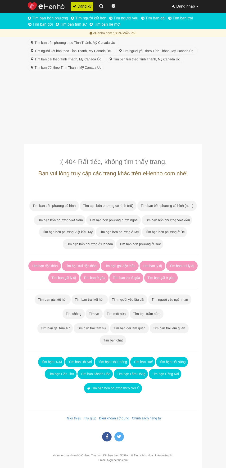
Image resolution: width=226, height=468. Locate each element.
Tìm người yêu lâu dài (128, 299)
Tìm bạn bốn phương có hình (54, 206)
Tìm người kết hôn (88, 18)
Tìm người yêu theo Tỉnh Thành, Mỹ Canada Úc (157, 51)
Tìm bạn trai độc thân (80, 266)
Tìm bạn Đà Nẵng (172, 362)
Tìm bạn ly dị (152, 266)
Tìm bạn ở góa (94, 278)
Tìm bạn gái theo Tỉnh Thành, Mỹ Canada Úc (66, 59)
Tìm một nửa (116, 314)
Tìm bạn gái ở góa (161, 278)
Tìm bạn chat (112, 340)
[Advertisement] (113, 108)
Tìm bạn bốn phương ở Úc (165, 232)
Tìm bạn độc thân (45, 266)
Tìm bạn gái (153, 18)
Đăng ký (82, 6)
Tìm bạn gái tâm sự (55, 328)
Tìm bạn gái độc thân (119, 266)
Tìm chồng (73, 314)
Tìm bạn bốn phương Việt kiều (167, 220)
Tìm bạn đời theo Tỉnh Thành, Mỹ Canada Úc (65, 67)
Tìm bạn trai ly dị (181, 266)
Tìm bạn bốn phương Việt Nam (59, 220)
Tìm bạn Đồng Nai (165, 374)
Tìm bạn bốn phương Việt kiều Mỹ (67, 232)
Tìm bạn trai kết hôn (89, 299)
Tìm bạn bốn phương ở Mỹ (118, 232)
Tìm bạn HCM (51, 362)
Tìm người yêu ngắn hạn (170, 299)
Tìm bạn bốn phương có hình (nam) (167, 206)
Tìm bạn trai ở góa (126, 278)
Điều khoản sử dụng (113, 418)
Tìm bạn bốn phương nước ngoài (114, 220)
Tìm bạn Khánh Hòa (95, 374)
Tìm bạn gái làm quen (129, 328)
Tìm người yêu (123, 18)
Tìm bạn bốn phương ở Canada (89, 244)
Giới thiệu (73, 418)
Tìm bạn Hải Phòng (112, 362)
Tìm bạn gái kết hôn (52, 299)
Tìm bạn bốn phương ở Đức (139, 244)
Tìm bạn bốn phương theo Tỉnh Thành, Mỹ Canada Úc (73, 43)
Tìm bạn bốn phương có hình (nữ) (108, 206)
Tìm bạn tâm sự (71, 24)
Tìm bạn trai (180, 18)
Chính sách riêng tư (145, 418)
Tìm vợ (94, 314)
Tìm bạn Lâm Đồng (130, 374)
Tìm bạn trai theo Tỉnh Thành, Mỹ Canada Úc (145, 59)
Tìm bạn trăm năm (146, 314)
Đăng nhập (185, 6)
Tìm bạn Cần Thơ (60, 374)
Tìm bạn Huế (143, 362)
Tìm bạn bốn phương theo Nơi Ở (113, 388)
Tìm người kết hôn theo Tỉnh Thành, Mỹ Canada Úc (71, 51)
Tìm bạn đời (40, 24)
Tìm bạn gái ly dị (64, 278)
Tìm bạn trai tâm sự (91, 328)
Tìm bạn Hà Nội (80, 362)
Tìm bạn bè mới (105, 24)
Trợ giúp (89, 418)
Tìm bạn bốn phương (48, 18)
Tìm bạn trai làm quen (169, 328)
